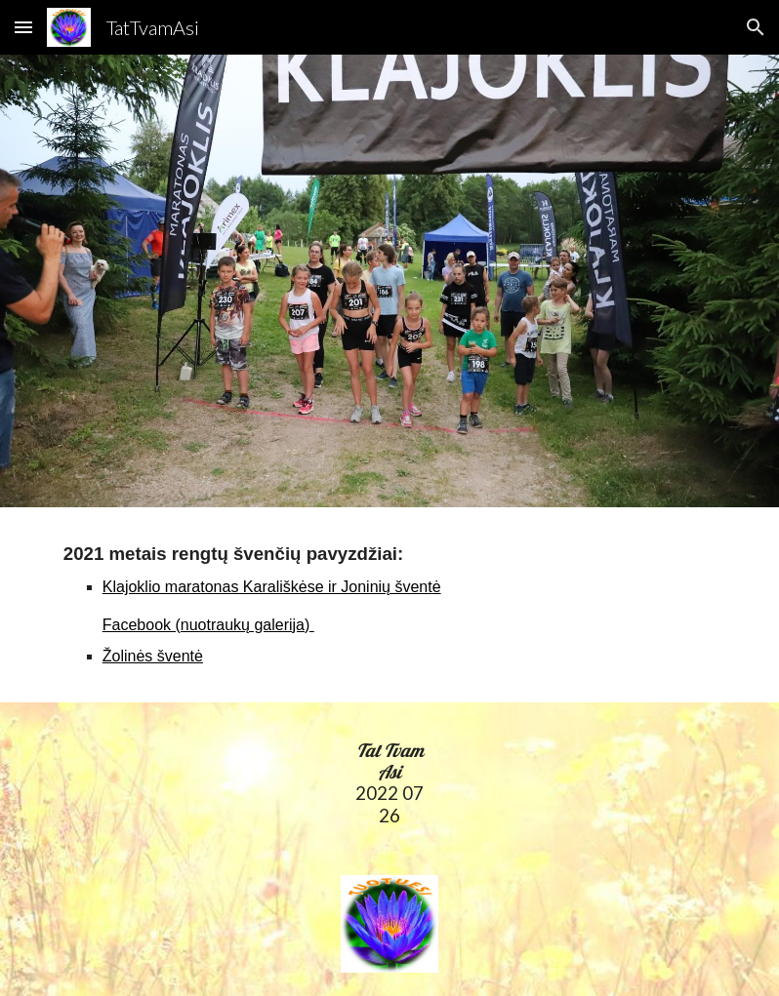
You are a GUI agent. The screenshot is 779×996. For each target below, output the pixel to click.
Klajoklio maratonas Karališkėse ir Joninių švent (267, 586)
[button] (23, 27)
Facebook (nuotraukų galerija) (208, 625)
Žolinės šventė (152, 656)
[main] (389, 604)
